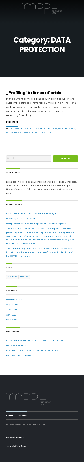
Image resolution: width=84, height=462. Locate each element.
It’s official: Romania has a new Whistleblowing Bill (32, 213)
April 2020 (11, 315)
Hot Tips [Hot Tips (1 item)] (24, 276)
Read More (12, 122)
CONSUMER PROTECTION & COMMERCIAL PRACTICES (33, 128)
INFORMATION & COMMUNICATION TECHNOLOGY (29, 133)
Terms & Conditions (16, 446)
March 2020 (12, 319)
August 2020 (12, 304)
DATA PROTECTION (67, 128)
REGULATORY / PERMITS (19, 355)
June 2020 (11, 309)
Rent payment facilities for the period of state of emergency (36, 223)
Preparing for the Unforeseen (21, 218)
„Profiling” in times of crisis (33, 93)
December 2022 (14, 299)
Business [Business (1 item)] (12, 276)
